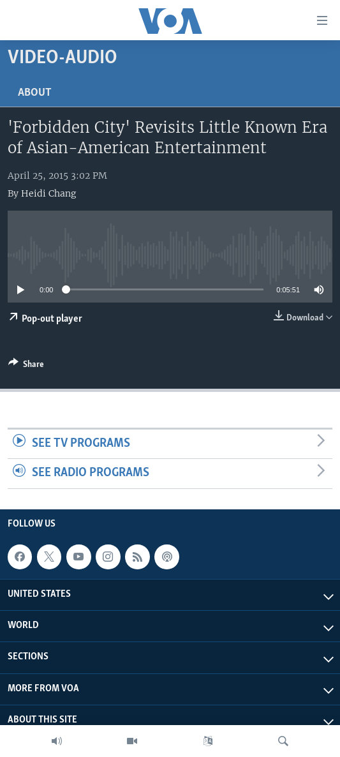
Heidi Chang (48, 193)
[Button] (26, 366)
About (35, 93)
